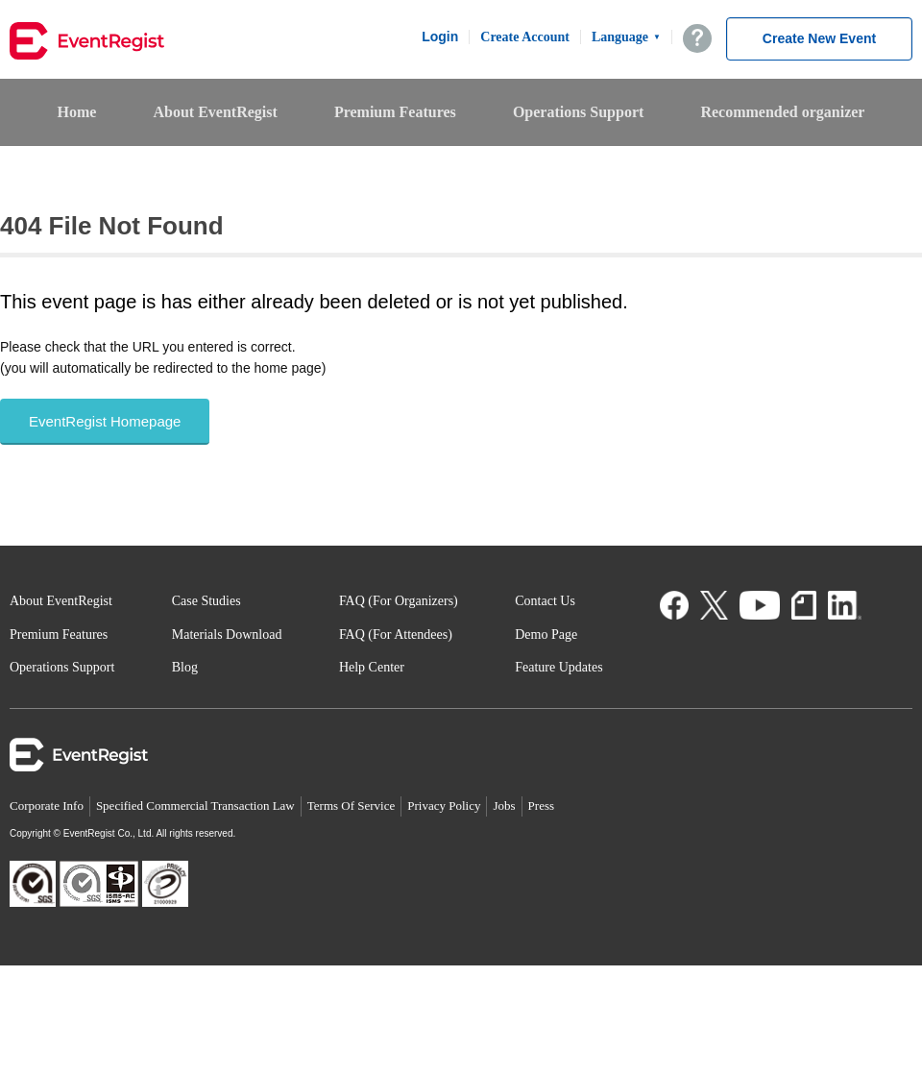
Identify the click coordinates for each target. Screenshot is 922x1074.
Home (77, 112)
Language (626, 37)
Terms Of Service (351, 805)
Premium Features (395, 112)
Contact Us (545, 601)
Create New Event (819, 38)
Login (440, 36)
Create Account (525, 37)
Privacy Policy (443, 805)
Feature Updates (558, 667)
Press (541, 805)
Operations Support (578, 112)
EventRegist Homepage (105, 421)
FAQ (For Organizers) (398, 601)
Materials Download (227, 634)
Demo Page (546, 634)
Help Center (371, 667)
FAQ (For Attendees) (395, 634)
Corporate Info (47, 805)
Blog (185, 667)
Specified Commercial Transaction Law (195, 805)
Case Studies (206, 601)
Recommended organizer (782, 112)
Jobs (504, 805)
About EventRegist (215, 112)
